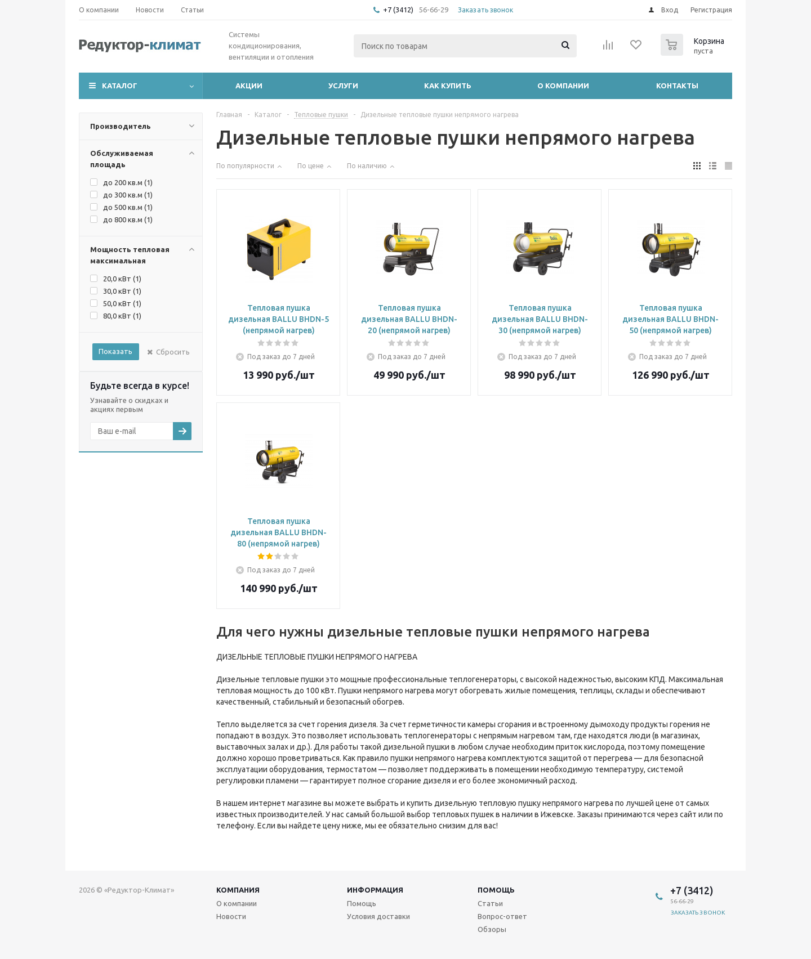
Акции (248, 85)
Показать (115, 351)
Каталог (119, 85)
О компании (563, 85)
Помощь (496, 890)
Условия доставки (378, 916)
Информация (375, 890)
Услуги (343, 85)
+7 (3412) (399, 10)
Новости (231, 916)
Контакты (677, 85)
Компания (238, 890)
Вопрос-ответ (502, 916)
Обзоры (492, 929)
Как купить (447, 85)
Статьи (490, 903)
